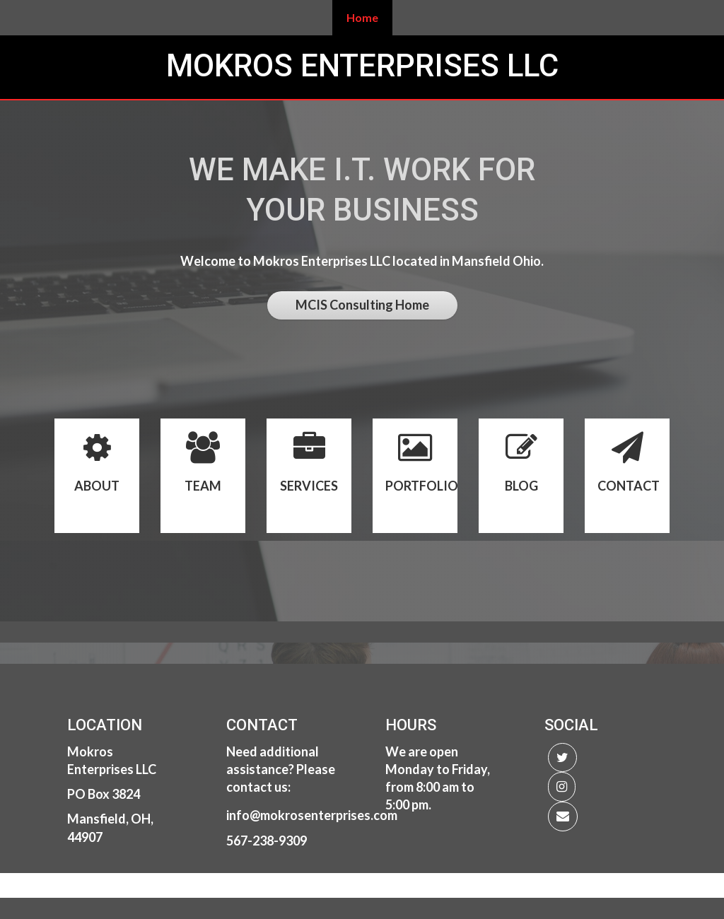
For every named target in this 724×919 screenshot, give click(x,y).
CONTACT (628, 485)
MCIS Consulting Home (362, 304)
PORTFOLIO (421, 485)
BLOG (521, 485)
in (231, 815)
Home (362, 17)
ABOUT (96, 485)
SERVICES (309, 485)
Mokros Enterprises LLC (362, 65)
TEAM (203, 485)
